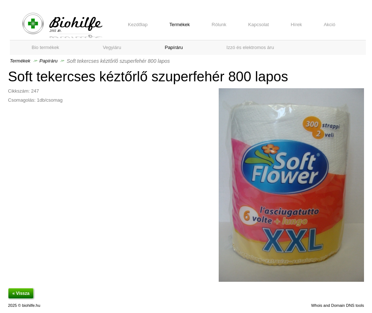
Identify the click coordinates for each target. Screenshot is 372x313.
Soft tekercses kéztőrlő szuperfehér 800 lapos (62, 25)
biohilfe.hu (31, 305)
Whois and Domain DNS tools (337, 305)
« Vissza (20, 293)
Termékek (20, 61)
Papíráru (49, 61)
